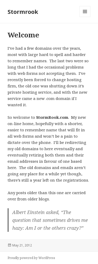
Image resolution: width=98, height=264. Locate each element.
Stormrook (23, 11)
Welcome (23, 35)
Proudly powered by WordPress (31, 258)
